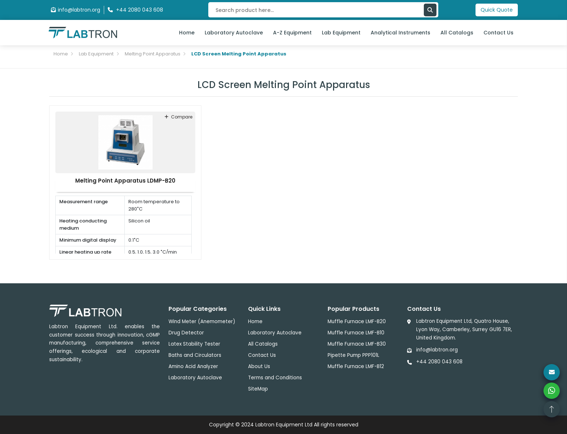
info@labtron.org (75, 9)
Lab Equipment (341, 32)
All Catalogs (456, 32)
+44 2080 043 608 (439, 361)
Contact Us (498, 32)
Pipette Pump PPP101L (353, 355)
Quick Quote (497, 9)
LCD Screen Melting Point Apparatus (238, 53)
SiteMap (258, 388)
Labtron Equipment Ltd (283, 424)
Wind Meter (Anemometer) (202, 321)
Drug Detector (186, 332)
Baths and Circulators (195, 355)
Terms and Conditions (275, 377)
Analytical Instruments (400, 32)
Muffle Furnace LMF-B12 (356, 366)
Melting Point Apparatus (152, 53)
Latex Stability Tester (194, 344)
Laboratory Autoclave (234, 32)
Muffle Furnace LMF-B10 (356, 332)
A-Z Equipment (292, 32)
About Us (259, 366)
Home (187, 32)
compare (178, 117)
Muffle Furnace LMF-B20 (357, 321)
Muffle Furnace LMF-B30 (357, 344)
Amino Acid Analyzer (193, 366)
